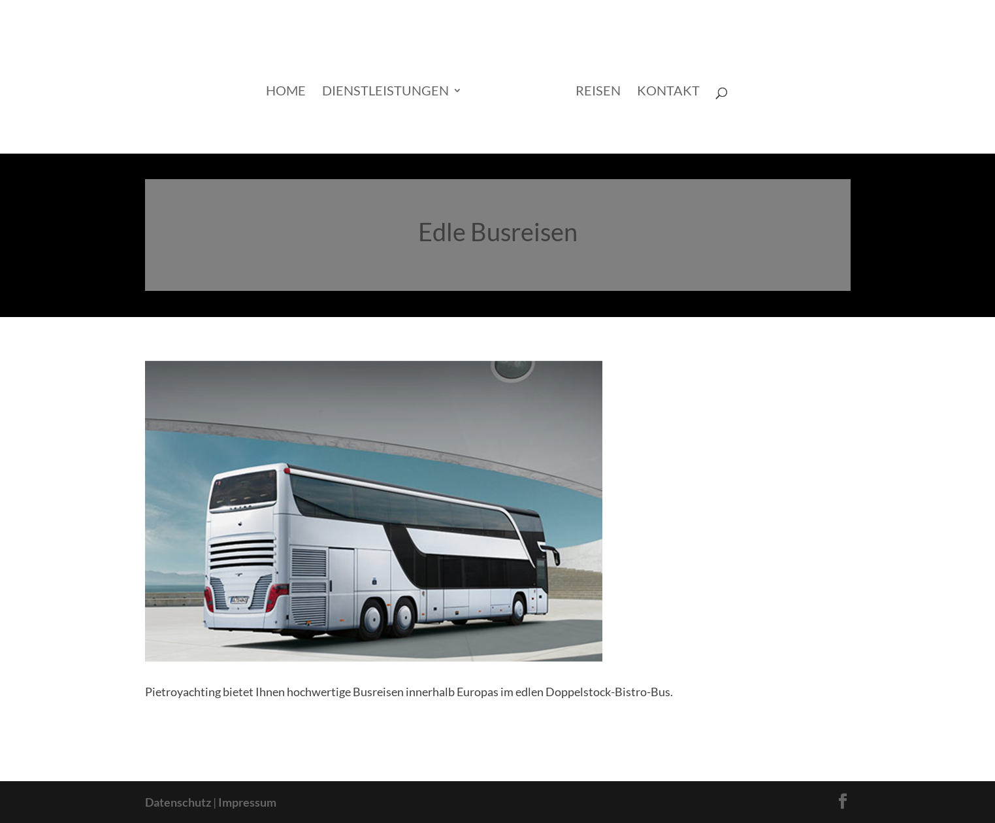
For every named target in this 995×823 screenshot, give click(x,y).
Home (286, 92)
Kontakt (668, 92)
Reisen (598, 92)
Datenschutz (178, 802)
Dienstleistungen (385, 92)
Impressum (247, 802)
